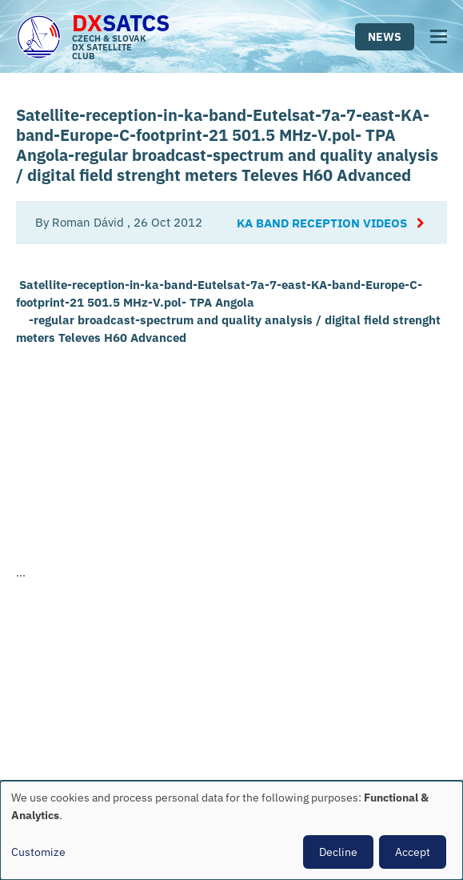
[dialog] (231, 830)
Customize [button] (38, 852)
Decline (338, 852)
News (384, 37)
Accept (412, 852)
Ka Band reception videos (322, 223)
